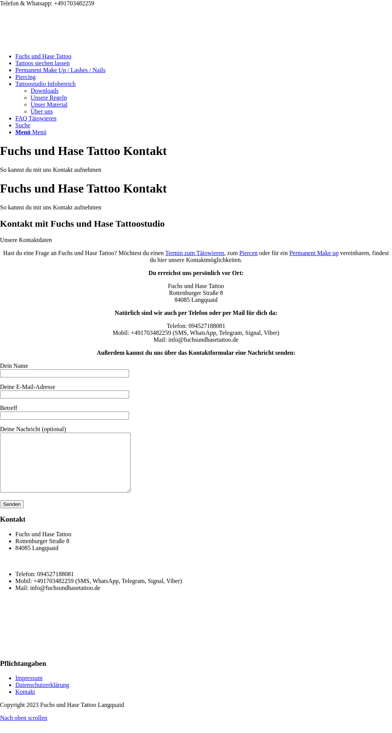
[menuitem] (203, 56)
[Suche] (22, 125)
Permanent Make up (314, 253)
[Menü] (30, 132)
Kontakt (25, 703)
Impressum (28, 689)
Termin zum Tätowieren (194, 253)
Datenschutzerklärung (42, 696)
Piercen (248, 253)
